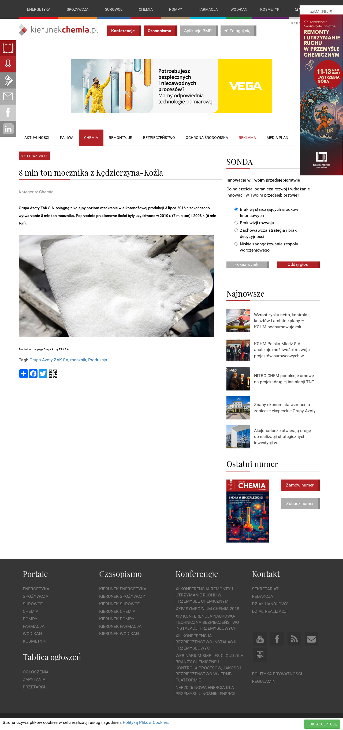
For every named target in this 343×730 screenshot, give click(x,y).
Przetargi (34, 687)
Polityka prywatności (277, 673)
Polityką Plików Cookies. (146, 722)
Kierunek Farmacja (120, 626)
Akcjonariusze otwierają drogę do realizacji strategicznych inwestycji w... (282, 436)
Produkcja (97, 359)
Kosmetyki (270, 9)
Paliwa (66, 137)
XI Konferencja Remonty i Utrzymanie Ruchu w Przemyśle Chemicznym (204, 595)
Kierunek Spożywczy (122, 596)
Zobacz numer (300, 503)
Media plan (277, 137)
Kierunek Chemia (117, 611)
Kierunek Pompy (117, 618)
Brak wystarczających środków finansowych (266, 212)
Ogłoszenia (36, 672)
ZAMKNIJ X (321, 11)
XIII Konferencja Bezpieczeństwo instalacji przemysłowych (206, 642)
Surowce (113, 9)
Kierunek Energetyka (122, 589)
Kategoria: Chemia (36, 191)
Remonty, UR (120, 137)
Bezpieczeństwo (159, 137)
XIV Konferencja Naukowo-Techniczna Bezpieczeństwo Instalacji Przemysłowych (207, 622)
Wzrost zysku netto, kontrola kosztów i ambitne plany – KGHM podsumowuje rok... (280, 321)
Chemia (146, 9)
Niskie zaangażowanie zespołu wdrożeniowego (266, 247)
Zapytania (34, 679)
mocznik (78, 359)
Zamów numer (300, 485)
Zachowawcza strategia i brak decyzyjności (265, 233)
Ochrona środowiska (207, 137)
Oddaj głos (298, 264)
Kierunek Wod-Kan (119, 633)
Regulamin (263, 681)
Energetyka (38, 9)
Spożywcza (77, 9)
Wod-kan (238, 9)
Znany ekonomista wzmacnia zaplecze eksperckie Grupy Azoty (285, 407)
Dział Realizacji (270, 611)
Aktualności (36, 137)
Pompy (175, 9)
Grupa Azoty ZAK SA (48, 359)
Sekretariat (265, 589)
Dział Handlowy (270, 603)
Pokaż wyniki (246, 264)
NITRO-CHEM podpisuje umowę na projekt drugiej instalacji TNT (284, 378)
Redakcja (262, 596)
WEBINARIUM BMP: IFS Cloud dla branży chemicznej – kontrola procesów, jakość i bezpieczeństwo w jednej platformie (209, 668)
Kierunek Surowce (119, 603)
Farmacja (208, 9)
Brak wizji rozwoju (254, 223)
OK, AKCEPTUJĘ (323, 724)
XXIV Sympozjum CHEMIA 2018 (207, 608)
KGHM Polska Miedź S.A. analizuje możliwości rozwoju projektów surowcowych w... (282, 350)
